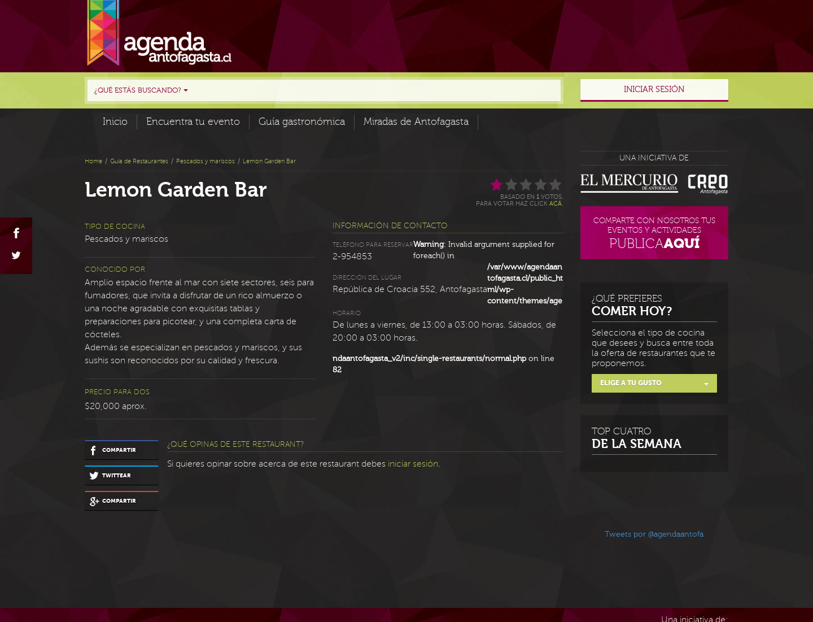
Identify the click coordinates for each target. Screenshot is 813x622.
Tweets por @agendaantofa (654, 534)
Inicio (115, 122)
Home (93, 161)
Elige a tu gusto (654, 383)
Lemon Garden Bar (269, 161)
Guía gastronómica (302, 122)
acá (555, 203)
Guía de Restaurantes (139, 161)
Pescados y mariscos (205, 161)
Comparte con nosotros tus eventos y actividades (654, 234)
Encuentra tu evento (193, 122)
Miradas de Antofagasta (416, 122)
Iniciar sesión (654, 89)
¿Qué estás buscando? (141, 90)
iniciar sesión (413, 464)
